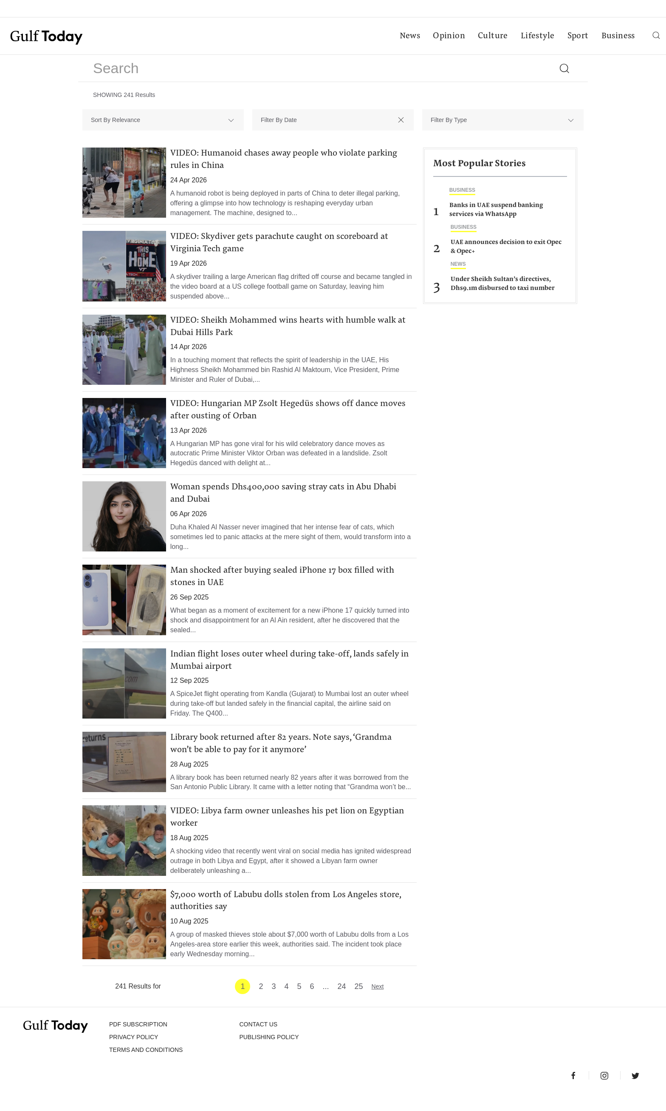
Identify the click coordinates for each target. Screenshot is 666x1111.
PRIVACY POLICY (133, 1053)
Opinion (448, 36)
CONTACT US (258, 1040)
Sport (577, 36)
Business (617, 36)
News (409, 36)
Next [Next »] (378, 1002)
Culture (492, 36)
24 (342, 1002)
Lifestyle (537, 36)
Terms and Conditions (146, 1066)
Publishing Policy (269, 1053)
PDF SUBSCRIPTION (138, 1040)
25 (359, 1002)
